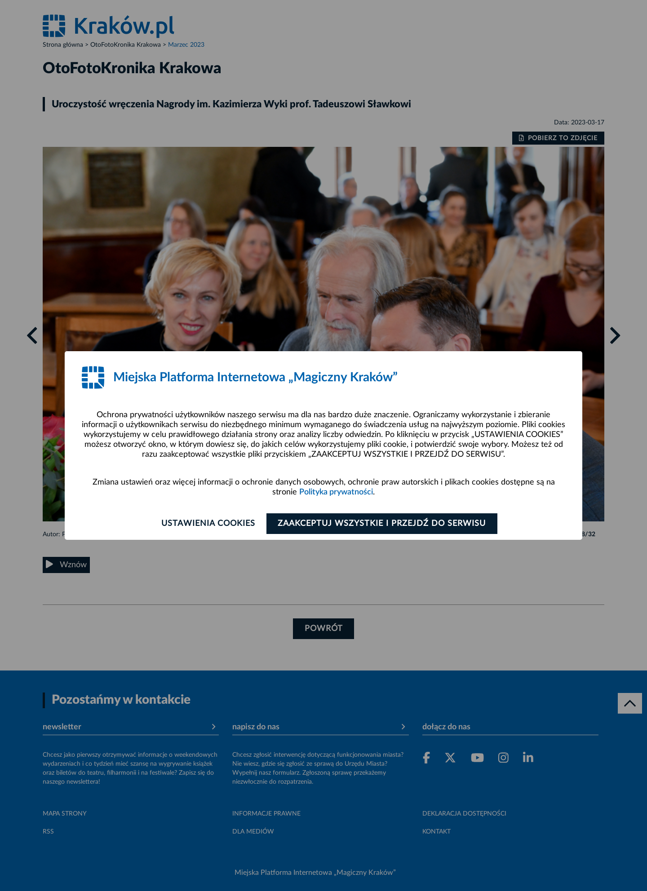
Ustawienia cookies (207, 524)
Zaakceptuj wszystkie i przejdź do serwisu (383, 524)
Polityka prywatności (336, 492)
